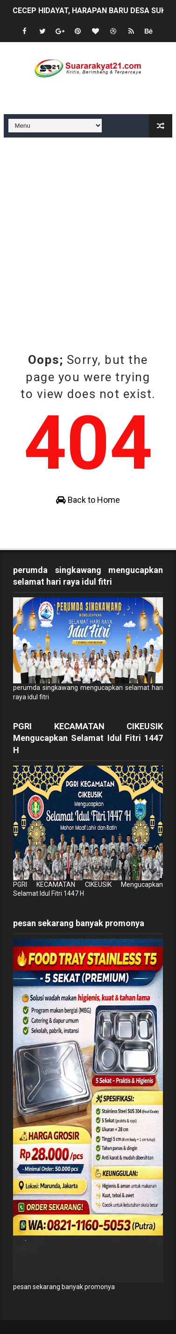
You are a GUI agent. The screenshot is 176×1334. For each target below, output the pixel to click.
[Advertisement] (88, 230)
